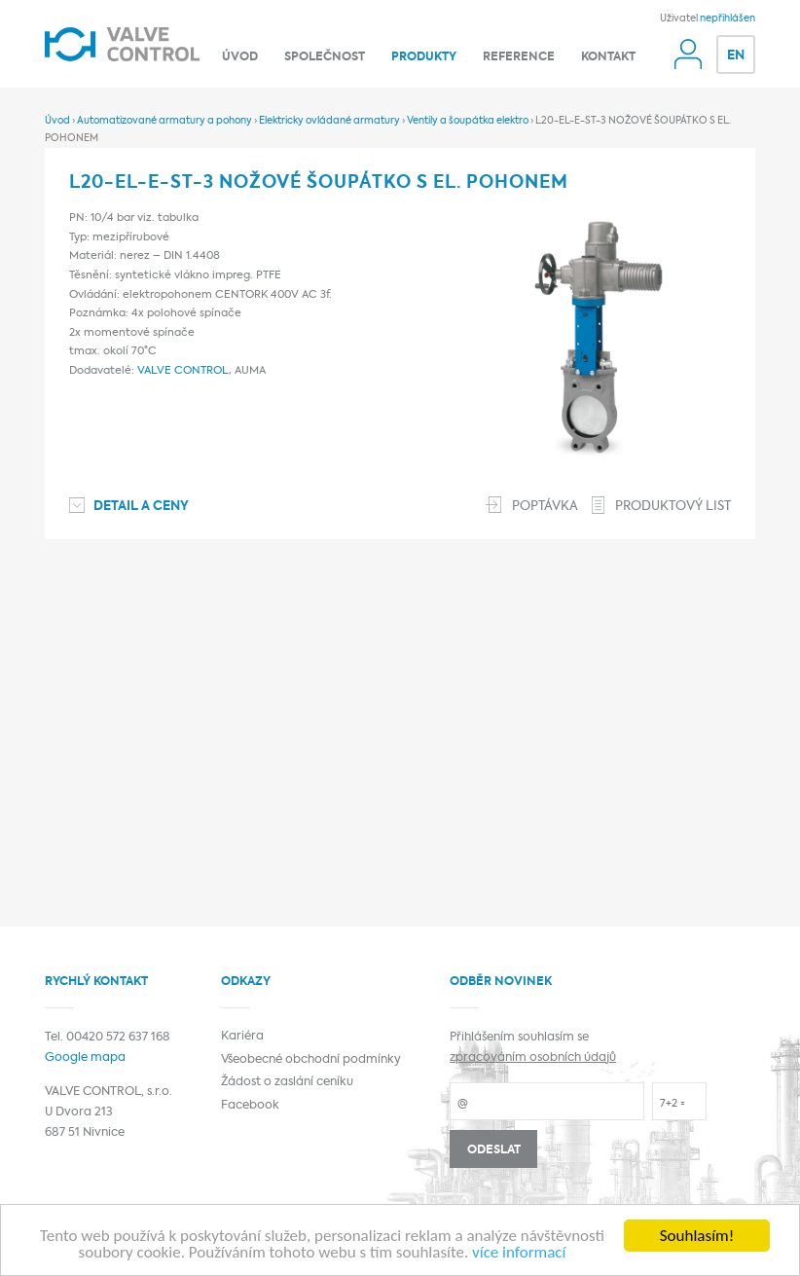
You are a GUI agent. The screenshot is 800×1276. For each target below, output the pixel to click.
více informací (518, 1253)
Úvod (240, 57)
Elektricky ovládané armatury (329, 121)
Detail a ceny (141, 506)
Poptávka (545, 506)
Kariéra (242, 1036)
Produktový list (673, 506)
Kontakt (608, 57)
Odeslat (494, 1150)
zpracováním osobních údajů (533, 1058)
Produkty (423, 57)
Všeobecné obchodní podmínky (311, 1060)
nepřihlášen (727, 18)
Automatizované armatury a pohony (164, 121)
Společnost (324, 57)
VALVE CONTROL (183, 371)
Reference (519, 57)
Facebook (250, 1106)
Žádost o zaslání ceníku (287, 1082)
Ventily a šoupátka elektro (467, 121)
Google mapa (85, 1058)
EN (736, 56)
